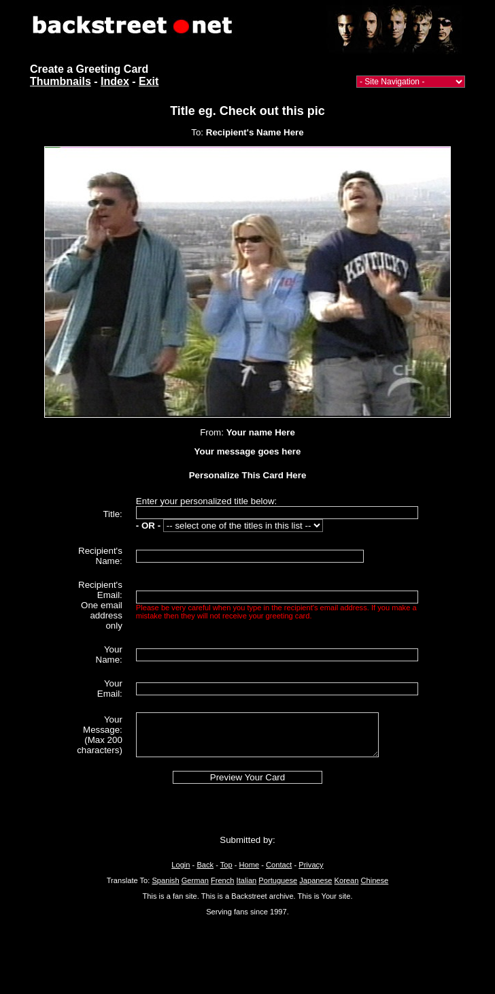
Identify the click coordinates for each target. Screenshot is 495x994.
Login (180, 865)
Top (226, 865)
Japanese (315, 880)
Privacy (310, 865)
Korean (347, 880)
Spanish (165, 880)
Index (115, 81)
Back (205, 865)
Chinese (374, 880)
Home (249, 865)
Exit (148, 81)
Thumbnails (60, 81)
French (223, 880)
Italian (247, 880)
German (195, 880)
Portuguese (277, 880)
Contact (279, 865)
